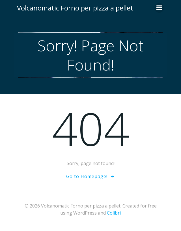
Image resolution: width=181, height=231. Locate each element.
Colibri (114, 213)
